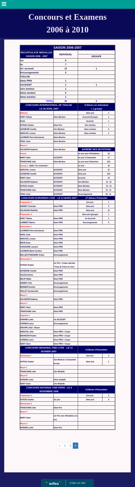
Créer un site (77, 483)
